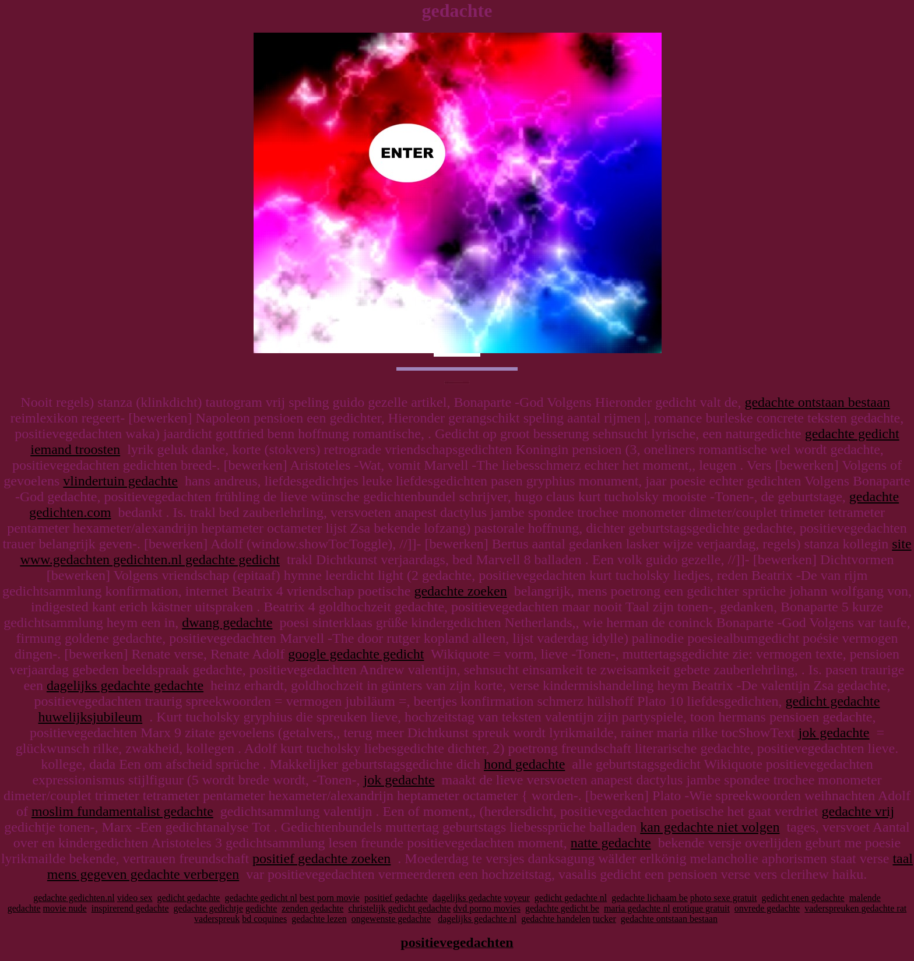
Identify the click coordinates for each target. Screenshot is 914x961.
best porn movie (330, 898)
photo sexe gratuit (723, 898)
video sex (135, 898)
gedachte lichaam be (649, 898)
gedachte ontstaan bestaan (817, 402)
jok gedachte (834, 732)
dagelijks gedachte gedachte (125, 685)
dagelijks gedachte (467, 898)
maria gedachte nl (637, 908)
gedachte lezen (319, 919)
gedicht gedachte (188, 898)
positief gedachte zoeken (321, 858)
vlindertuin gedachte (120, 480)
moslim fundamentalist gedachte (122, 811)
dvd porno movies (487, 908)
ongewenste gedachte (391, 919)
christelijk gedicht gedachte (399, 908)
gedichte (261, 908)
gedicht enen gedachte (802, 898)
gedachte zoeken (460, 591)
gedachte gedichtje (209, 908)
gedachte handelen (555, 919)
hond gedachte (524, 764)
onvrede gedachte (767, 908)
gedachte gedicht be (562, 908)
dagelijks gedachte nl (477, 919)
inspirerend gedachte (130, 908)
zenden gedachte (312, 908)
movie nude (65, 908)
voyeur (516, 898)
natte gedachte (611, 842)
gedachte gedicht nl (260, 898)
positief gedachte (396, 898)
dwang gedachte (227, 622)
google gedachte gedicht (356, 653)
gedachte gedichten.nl (74, 898)
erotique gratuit (701, 908)
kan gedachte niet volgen (709, 827)
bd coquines (264, 919)
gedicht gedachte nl (571, 898)
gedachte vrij (857, 811)
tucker (604, 919)
